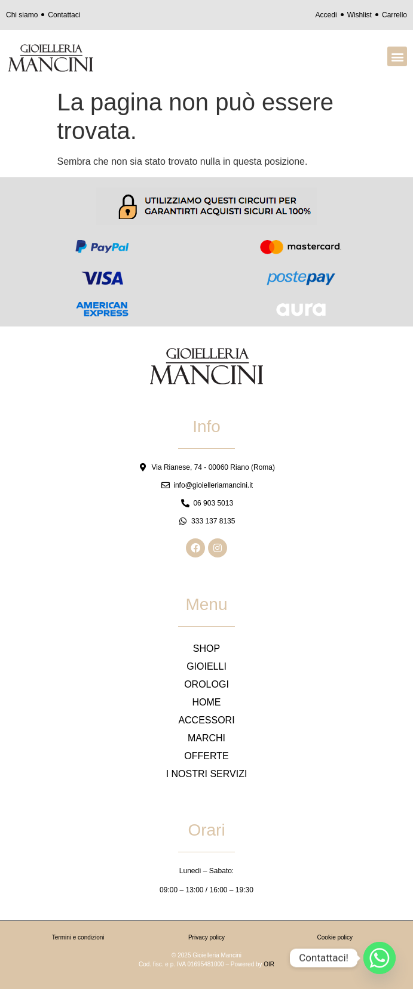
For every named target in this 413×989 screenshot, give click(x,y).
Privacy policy (206, 937)
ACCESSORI (206, 720)
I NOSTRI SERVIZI (206, 774)
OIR (269, 964)
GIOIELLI (206, 666)
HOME (206, 702)
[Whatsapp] (379, 958)
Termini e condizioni (78, 937)
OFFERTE (206, 756)
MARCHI (206, 738)
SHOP (206, 648)
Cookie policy (335, 937)
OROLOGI (206, 684)
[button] (397, 56)
